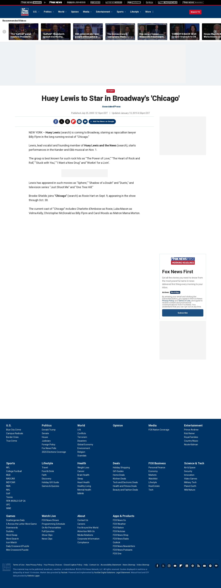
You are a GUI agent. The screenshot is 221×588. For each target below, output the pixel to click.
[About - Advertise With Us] (86, 531)
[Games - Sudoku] (10, 531)
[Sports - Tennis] (9, 497)
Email (85, 121)
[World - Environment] (83, 448)
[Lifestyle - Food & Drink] (48, 471)
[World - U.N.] (79, 429)
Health (81, 463)
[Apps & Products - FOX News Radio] (121, 538)
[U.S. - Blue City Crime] (13, 429)
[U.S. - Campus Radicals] (14, 433)
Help (86, 565)
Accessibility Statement (111, 565)
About (81, 516)
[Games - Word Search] (12, 538)
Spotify (210, 565)
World (61, 12)
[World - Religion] (81, 452)
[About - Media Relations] (85, 535)
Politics (48, 12)
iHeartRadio (216, 565)
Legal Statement (123, 572)
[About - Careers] (81, 524)
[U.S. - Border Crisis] (12, 437)
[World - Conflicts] (81, 433)
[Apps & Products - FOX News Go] (119, 520)
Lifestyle (134, 12)
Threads (67, 121)
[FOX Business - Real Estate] (154, 486)
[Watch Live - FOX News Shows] (50, 520)
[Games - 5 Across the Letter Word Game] (21, 524)
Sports (120, 12)
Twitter (61, 121)
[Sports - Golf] (8, 493)
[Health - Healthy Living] (84, 486)
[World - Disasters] (82, 441)
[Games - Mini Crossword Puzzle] (17, 550)
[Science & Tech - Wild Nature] (189, 490)
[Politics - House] (45, 437)
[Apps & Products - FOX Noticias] (119, 531)
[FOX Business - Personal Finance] (157, 467)
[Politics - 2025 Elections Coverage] (54, 452)
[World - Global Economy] (85, 444)
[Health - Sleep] (80, 478)
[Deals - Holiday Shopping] (121, 467)
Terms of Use (184, 300)
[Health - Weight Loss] (83, 467)
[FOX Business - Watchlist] (153, 478)
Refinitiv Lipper (33, 576)
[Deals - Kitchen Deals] (119, 478)
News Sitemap (129, 565)
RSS (198, 565)
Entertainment (103, 12)
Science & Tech (194, 463)
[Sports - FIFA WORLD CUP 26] (16, 501)
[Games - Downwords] (12, 527)
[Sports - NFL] (8, 467)
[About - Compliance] (83, 542)
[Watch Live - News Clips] (47, 538)
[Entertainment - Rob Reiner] (189, 433)
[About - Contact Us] (82, 520)
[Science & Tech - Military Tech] (190, 482)
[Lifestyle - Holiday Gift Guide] (50, 482)
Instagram (169, 565)
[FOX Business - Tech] (151, 490)
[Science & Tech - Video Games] (190, 478)
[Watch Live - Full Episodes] (48, 531)
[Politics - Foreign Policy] (48, 444)
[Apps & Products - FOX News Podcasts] (122, 550)
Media (86, 12)
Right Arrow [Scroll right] (215, 32)
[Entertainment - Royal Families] (191, 437)
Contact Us (94, 565)
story (110, 91)
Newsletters (204, 565)
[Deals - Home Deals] (119, 475)
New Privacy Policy (34, 565)
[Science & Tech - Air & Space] (189, 467)
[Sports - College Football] (14, 471)
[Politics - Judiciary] (46, 441)
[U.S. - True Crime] (11, 441)
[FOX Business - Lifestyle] (153, 482)
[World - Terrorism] (82, 437)
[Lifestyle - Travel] (45, 467)
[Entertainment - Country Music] (191, 441)
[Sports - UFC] (8, 504)
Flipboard (73, 121)
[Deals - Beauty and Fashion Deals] (125, 490)
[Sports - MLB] (8, 475)
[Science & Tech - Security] (188, 471)
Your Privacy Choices (53, 565)
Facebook (55, 121)
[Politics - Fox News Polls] (49, 448)
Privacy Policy (168, 300)
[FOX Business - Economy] (153, 471)
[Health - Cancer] (80, 471)
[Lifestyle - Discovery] (46, 478)
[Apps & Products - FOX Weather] (119, 524)
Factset (64, 572)
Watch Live (49, 516)
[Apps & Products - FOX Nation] (118, 527)
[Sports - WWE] (8, 508)
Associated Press (111, 106)
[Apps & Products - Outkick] (116, 542)
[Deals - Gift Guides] (118, 471)
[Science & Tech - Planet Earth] (190, 486)
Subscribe (183, 313)
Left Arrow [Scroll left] (4, 32)
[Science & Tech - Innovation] (189, 475)
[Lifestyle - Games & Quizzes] (50, 486)
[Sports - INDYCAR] (10, 482)
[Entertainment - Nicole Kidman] (191, 444)
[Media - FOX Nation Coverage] (159, 429)
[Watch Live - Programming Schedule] (53, 524)
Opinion (75, 12)
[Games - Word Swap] (11, 535)
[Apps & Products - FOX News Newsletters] (124, 546)
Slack (192, 565)
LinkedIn (186, 565)
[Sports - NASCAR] (10, 478)
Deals (116, 463)
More (148, 12)
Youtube (175, 565)
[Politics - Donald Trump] (49, 429)
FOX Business (157, 463)
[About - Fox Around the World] (87, 527)
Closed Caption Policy (73, 565)
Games (10, 516)
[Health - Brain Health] (83, 475)
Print (79, 121)
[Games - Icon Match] (11, 542)
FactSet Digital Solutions (104, 572)
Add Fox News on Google (103, 121)
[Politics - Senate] (45, 433)
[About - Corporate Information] (88, 538)
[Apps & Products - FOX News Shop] (120, 535)
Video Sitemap (143, 565)
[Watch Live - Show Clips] (47, 535)
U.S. (35, 12)
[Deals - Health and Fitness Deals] (125, 486)
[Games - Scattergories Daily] (15, 520)
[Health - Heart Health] (83, 482)
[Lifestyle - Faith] (44, 475)
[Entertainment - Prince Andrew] (191, 429)
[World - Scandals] (81, 455)
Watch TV (195, 12)
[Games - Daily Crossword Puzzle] (17, 546)
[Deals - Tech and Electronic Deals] (125, 482)
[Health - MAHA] (80, 493)
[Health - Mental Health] (84, 490)
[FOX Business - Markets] (153, 475)
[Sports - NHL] (8, 490)
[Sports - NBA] (8, 486)
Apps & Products (123, 516)
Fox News (24, 12)
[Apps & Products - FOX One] (117, 553)
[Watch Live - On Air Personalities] (51, 527)
